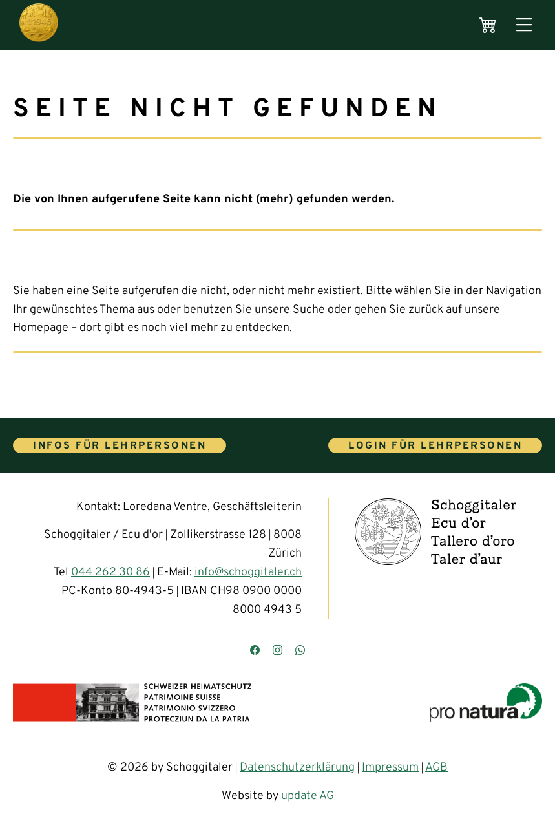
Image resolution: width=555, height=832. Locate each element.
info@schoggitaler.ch (248, 572)
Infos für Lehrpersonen (119, 446)
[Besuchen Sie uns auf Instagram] (277, 651)
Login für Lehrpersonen (435, 446)
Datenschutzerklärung (297, 767)
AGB (436, 767)
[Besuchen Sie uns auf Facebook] (255, 651)
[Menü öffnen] (524, 25)
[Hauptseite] (38, 25)
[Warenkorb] (488, 25)
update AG (307, 796)
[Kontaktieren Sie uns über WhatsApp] (300, 651)
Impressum (390, 767)
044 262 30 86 (110, 572)
